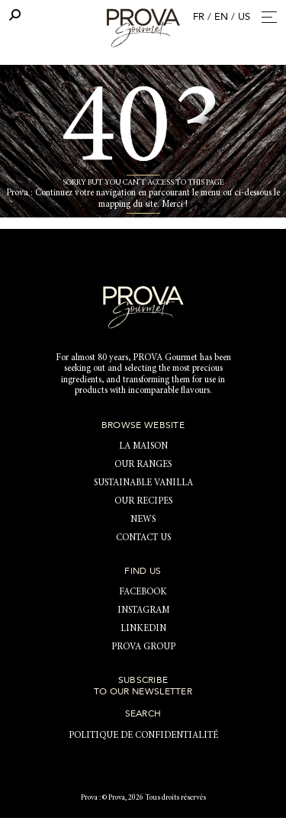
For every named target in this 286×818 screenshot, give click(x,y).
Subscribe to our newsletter (143, 685)
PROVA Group (143, 647)
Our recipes (143, 501)
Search (143, 713)
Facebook (143, 592)
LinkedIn (143, 628)
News (143, 519)
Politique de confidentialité (143, 735)
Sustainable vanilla (143, 483)
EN (221, 17)
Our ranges (143, 464)
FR (198, 17)
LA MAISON (143, 446)
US (244, 17)
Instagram (143, 610)
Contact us (143, 538)
